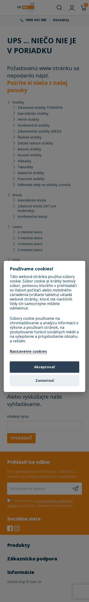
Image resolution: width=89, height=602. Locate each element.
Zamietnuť (44, 380)
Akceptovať (44, 366)
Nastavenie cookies (28, 351)
